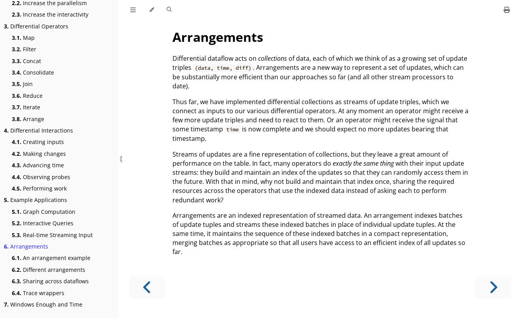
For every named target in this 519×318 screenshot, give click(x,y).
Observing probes (41, 177)
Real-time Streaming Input (52, 235)
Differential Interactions (38, 130)
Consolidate (33, 72)
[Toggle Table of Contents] (133, 10)
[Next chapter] (493, 287)
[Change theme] (151, 10)
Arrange (28, 119)
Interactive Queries (42, 223)
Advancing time (38, 165)
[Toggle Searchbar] (169, 10)
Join (22, 84)
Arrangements (26, 246)
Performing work (39, 188)
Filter (24, 49)
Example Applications (35, 200)
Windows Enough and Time (43, 304)
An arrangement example (51, 258)
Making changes (39, 153)
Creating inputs (38, 142)
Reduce (27, 95)
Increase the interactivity (50, 14)
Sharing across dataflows (50, 281)
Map (23, 37)
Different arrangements (48, 269)
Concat (26, 61)
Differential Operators (36, 26)
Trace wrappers (38, 293)
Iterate (26, 107)
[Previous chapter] (147, 287)
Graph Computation (43, 211)
